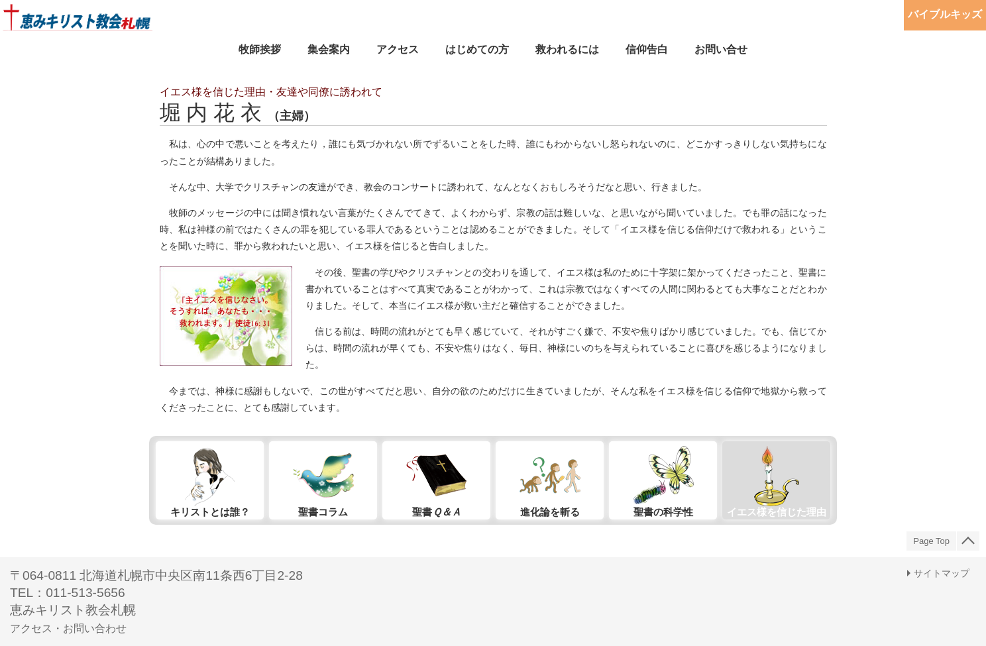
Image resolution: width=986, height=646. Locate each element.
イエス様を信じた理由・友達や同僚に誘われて (271, 91)
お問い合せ (720, 49)
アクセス (397, 49)
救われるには (567, 49)
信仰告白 (647, 49)
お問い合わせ (95, 628)
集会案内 (328, 49)
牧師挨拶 (260, 49)
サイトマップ (941, 573)
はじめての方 (477, 49)
